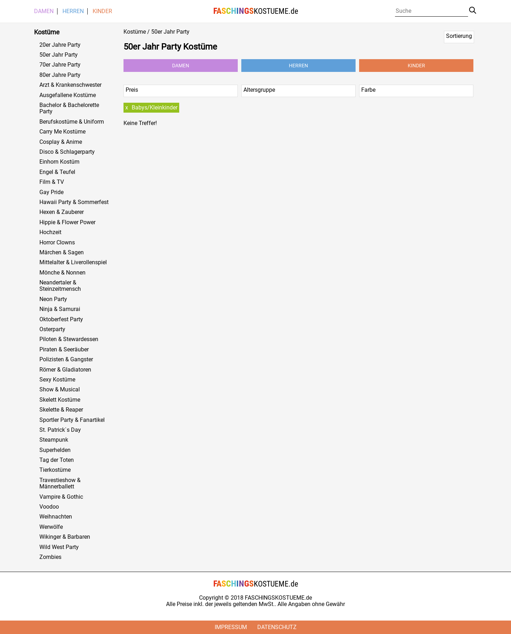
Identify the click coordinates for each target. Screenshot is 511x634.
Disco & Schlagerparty (67, 152)
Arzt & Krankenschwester (70, 85)
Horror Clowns (57, 242)
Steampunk (53, 440)
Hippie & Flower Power (67, 222)
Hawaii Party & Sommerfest (74, 202)
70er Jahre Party (60, 65)
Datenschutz (277, 627)
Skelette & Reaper (61, 410)
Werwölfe (51, 527)
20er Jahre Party (60, 45)
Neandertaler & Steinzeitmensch (60, 285)
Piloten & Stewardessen (68, 339)
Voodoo (49, 507)
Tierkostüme (55, 470)
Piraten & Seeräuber (64, 349)
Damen (44, 11)
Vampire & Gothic (61, 497)
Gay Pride (51, 192)
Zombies (50, 557)
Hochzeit (50, 232)
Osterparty (52, 329)
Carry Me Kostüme (62, 132)
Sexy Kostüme (57, 380)
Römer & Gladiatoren (65, 370)
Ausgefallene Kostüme (67, 95)
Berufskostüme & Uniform (71, 122)
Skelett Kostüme (59, 400)
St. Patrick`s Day (60, 430)
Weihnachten (55, 517)
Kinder (102, 11)
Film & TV (51, 182)
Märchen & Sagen (61, 252)
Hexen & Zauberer (61, 212)
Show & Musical (59, 389)
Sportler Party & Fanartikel (72, 420)
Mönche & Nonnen (62, 273)
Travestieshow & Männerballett (60, 483)
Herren (73, 11)
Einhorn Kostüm (59, 162)
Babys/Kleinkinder (154, 107)
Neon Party (53, 299)
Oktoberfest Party (61, 319)
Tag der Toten (56, 460)
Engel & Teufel (57, 172)
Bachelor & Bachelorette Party (69, 108)
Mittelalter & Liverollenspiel (73, 262)
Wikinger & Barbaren (64, 537)
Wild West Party (59, 547)
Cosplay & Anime (60, 142)
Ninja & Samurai (59, 309)
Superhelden (55, 450)
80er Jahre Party (60, 75)
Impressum (231, 627)
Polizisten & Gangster (66, 359)
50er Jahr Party (58, 55)
